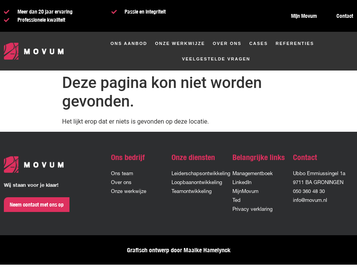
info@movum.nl (310, 200)
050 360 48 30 (309, 191)
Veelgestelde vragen (216, 59)
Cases (258, 43)
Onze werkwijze (180, 43)
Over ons (227, 43)
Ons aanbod (129, 43)
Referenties (295, 43)
